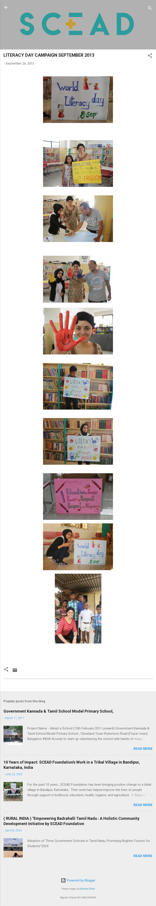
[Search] (150, 9)
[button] (150, 56)
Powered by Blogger (78, 880)
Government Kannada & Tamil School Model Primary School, (58, 711)
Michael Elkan (87, 888)
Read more (143, 749)
